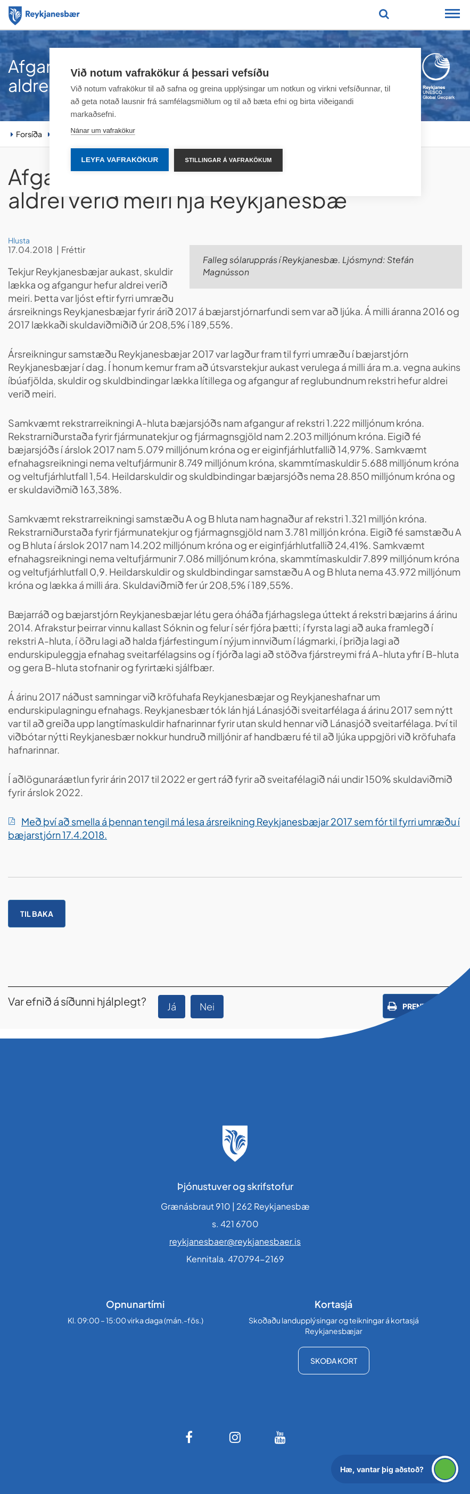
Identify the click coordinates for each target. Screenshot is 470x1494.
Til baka (36, 913)
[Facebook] (190, 1437)
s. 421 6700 (235, 1223)
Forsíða (29, 134)
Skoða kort (333, 1360)
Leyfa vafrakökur (119, 160)
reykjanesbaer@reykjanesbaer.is (235, 1241)
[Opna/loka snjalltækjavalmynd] (452, 15)
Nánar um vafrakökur (102, 130)
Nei (207, 1006)
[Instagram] (235, 1437)
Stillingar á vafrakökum (228, 160)
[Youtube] (280, 1437)
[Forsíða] (44, 14)
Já (171, 1006)
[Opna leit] (384, 14)
